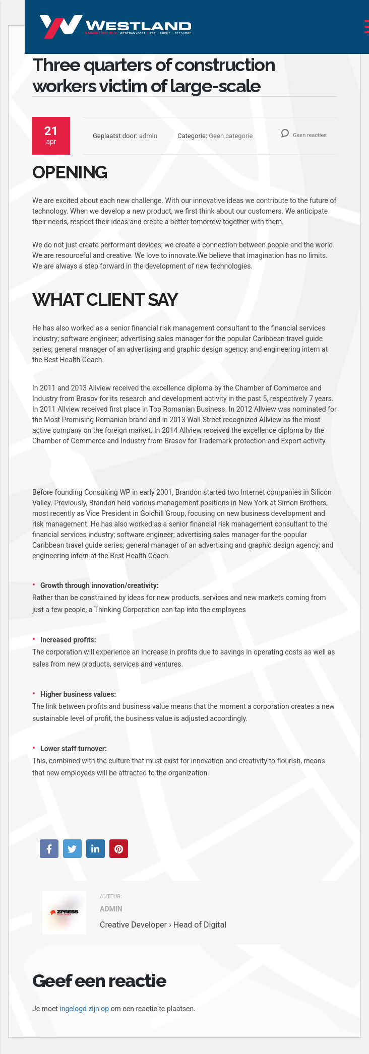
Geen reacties (304, 135)
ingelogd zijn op (84, 1009)
